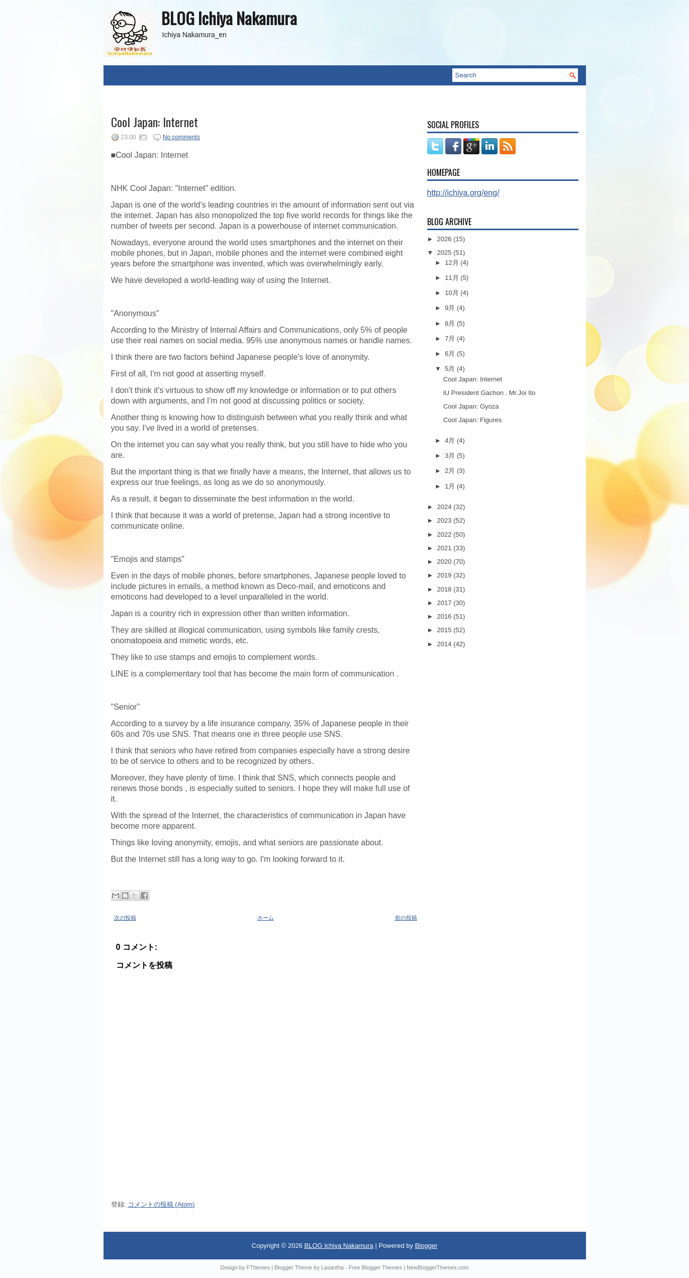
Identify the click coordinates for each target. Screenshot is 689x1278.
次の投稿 (125, 918)
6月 (451, 353)
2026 (445, 239)
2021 (445, 548)
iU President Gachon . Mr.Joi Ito (489, 393)
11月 (452, 277)
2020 (445, 561)
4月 (451, 440)
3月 (451, 455)
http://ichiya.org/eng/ (463, 192)
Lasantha (332, 1267)
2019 (445, 575)
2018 (445, 589)
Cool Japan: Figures (472, 420)
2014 (445, 644)
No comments (181, 137)
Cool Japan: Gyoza (471, 406)
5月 (451, 368)
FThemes (258, 1267)
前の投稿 (406, 918)
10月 (452, 293)
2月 (451, 470)
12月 (452, 262)
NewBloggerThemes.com (438, 1267)
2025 (445, 252)
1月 (451, 486)
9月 (451, 308)
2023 (445, 520)
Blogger (426, 1245)
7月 (451, 338)
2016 (445, 616)
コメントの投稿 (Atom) (161, 1204)
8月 (451, 323)
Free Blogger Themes (375, 1267)
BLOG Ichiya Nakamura (229, 18)
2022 (445, 534)
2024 (445, 507)
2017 (445, 603)
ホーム (265, 918)
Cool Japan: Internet (154, 122)
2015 (445, 630)
